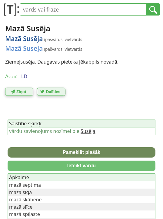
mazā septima (25, 185)
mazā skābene (25, 199)
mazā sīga (20, 192)
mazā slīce (20, 206)
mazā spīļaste (24, 214)
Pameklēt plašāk (82, 152)
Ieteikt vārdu (81, 165)
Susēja (88, 131)
